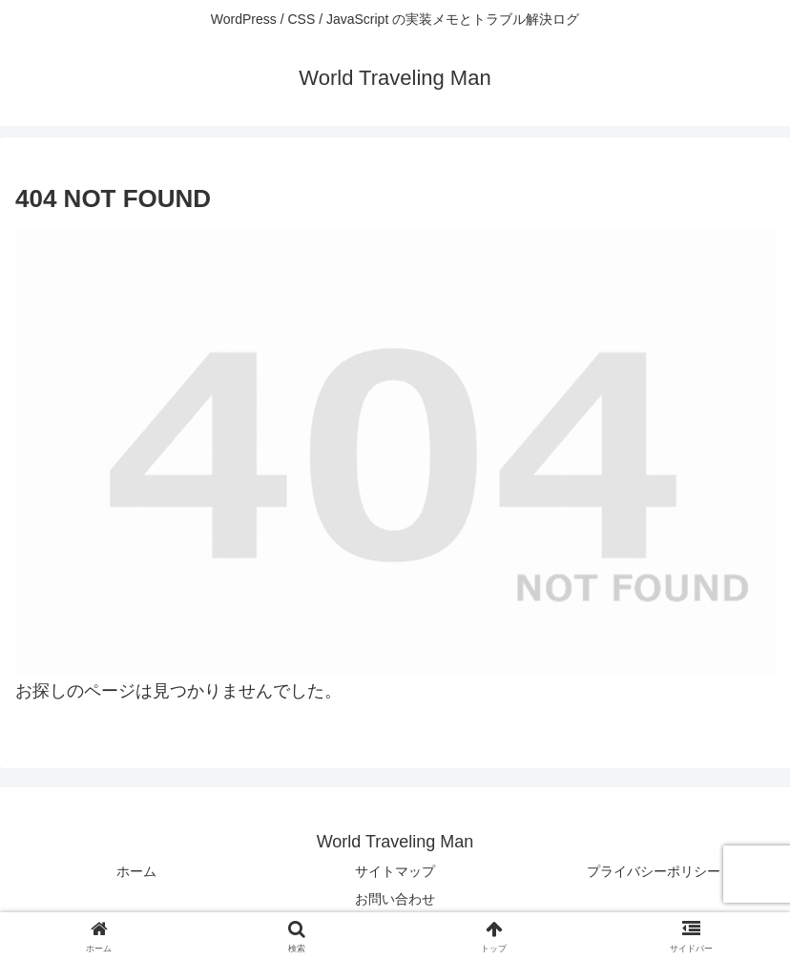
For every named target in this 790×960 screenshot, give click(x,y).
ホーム (136, 871)
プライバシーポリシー (653, 871)
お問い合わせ (395, 899)
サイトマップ (395, 871)
